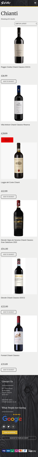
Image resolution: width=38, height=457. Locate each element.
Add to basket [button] (8, 81)
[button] (35, 2)
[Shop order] (26, 24)
